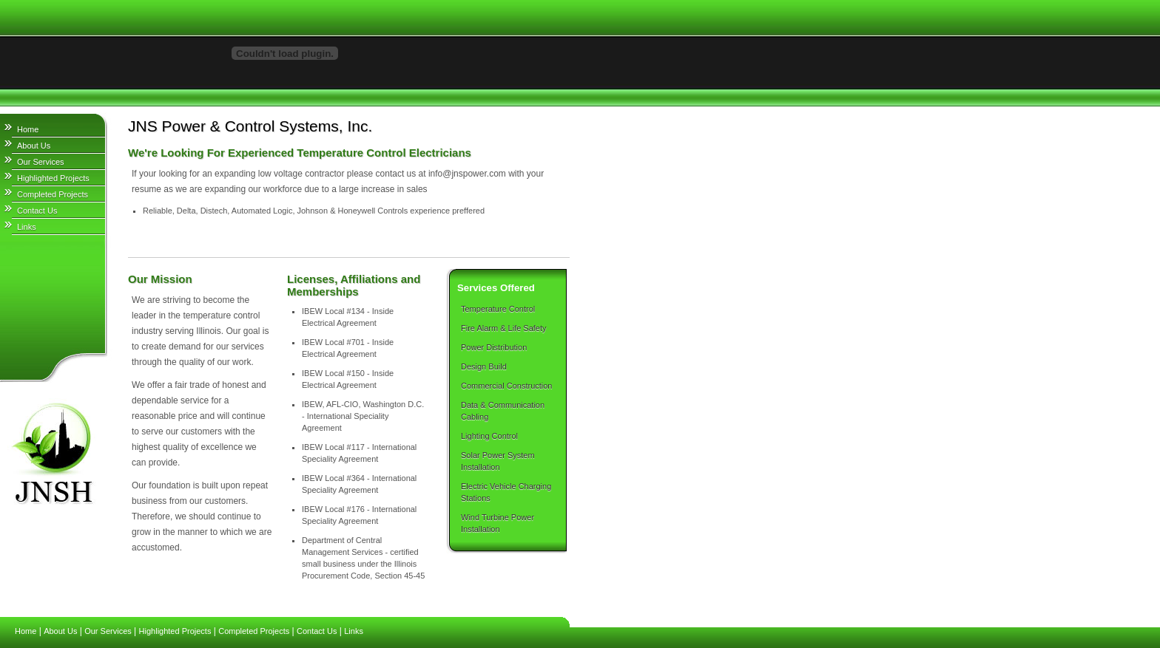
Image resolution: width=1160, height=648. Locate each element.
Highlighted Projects (53, 178)
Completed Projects (52, 194)
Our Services (40, 161)
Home (27, 129)
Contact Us (37, 210)
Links (26, 226)
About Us (33, 145)
